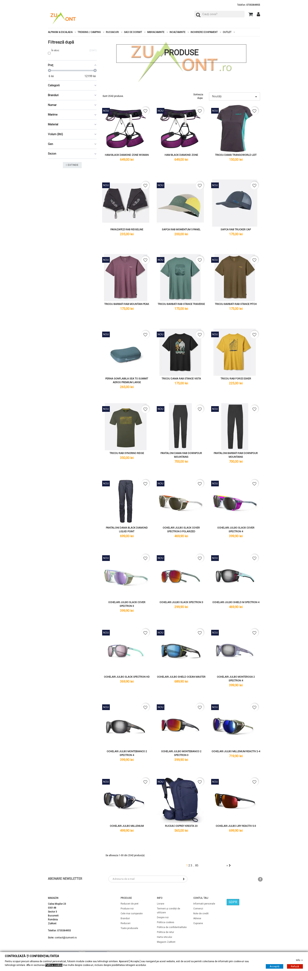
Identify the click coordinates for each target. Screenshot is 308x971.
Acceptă (274, 966)
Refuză (295, 966)
